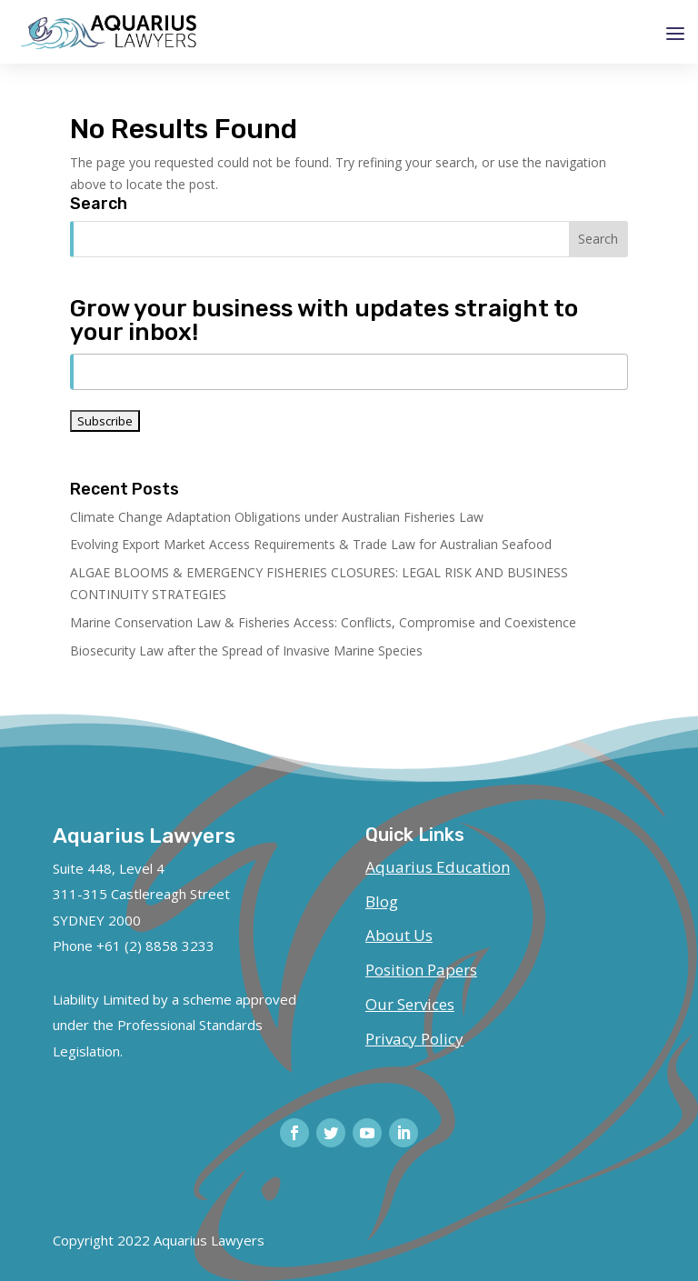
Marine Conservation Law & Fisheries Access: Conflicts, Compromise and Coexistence (323, 622)
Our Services (409, 1004)
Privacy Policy (414, 1038)
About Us (399, 935)
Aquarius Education (437, 866)
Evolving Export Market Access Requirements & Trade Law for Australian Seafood (311, 544)
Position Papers (421, 969)
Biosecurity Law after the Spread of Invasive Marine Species (246, 650)
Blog (381, 901)
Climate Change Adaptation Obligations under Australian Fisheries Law (277, 516)
